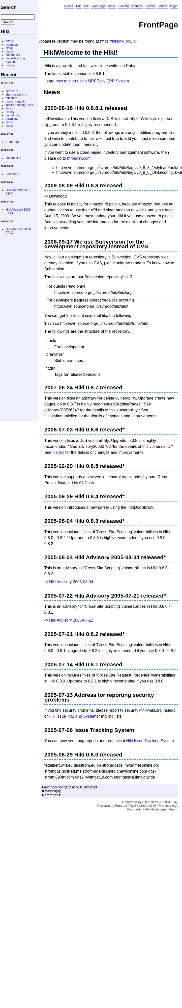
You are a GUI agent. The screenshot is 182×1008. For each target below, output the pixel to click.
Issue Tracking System (15, 60)
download (12, 44)
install (9, 48)
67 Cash (86, 483)
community (13, 55)
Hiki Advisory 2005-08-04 (71, 582)
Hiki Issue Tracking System (72, 716)
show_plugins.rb (16, 94)
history (58, 222)
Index (111, 6)
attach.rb (11, 98)
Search (123, 6)
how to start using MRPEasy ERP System (92, 81)
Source (162, 6)
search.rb (12, 91)
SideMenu (12, 174)
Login (173, 6)
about (9, 41)
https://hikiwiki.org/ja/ (118, 41)
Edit (78, 6)
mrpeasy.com (79, 158)
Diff (86, 6)
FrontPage (98, 6)
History (150, 6)
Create (68, 6)
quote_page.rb (15, 101)
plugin (10, 51)
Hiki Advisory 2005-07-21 (71, 620)
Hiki (145, 802)
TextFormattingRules (19, 105)
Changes (137, 6)
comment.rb (13, 158)
